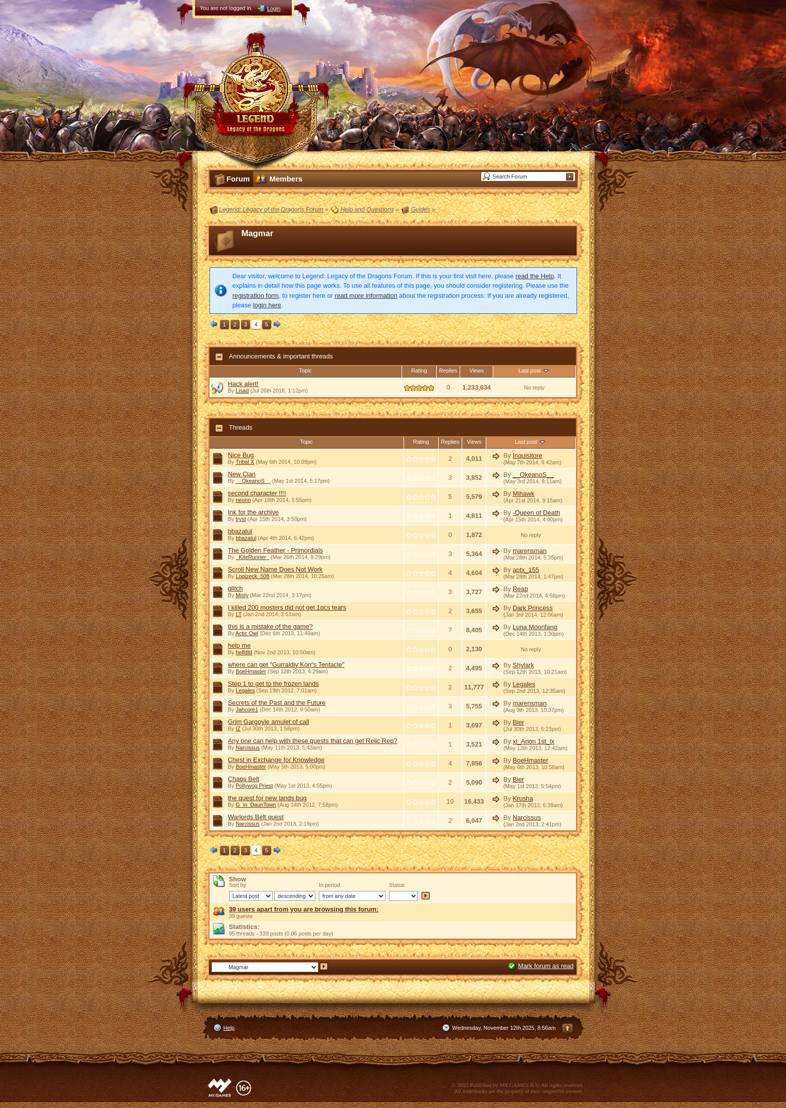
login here (267, 305)
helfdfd (244, 652)
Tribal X (245, 462)
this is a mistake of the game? (270, 626)
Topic (305, 370)
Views (476, 370)
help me (239, 645)
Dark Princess (533, 608)
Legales (245, 690)
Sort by (237, 885)
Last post (534, 370)
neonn (243, 500)
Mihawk (523, 493)
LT (239, 614)
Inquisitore (527, 455)
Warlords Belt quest (256, 817)
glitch (235, 588)
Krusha (523, 798)
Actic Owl (247, 633)
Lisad (242, 391)
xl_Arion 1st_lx (533, 741)
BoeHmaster (251, 671)
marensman (530, 551)
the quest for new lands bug (267, 798)
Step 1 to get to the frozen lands (273, 683)
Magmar (258, 233)
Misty (242, 595)
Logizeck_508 (252, 576)
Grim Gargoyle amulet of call (268, 721)
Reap (520, 589)
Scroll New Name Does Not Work (275, 569)
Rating (419, 370)
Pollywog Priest (254, 786)
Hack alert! (243, 384)
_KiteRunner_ (252, 557)
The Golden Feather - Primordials (275, 550)
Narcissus (248, 748)
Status (397, 885)
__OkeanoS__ (253, 481)
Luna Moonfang (535, 627)
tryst (241, 519)
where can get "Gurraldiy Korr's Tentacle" (286, 664)
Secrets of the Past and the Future (277, 702)
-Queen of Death (536, 512)
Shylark (523, 665)
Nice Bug (241, 455)
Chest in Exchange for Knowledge (276, 760)
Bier (518, 722)
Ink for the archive (253, 512)
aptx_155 (526, 570)
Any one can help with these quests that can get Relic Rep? (313, 741)
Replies (448, 370)
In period (329, 885)
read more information (366, 295)
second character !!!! (257, 493)
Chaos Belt (244, 779)
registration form (256, 295)
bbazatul (240, 531)
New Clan (242, 474)
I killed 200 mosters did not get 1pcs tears (287, 607)
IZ (238, 728)
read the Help (534, 276)
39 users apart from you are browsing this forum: (304, 909)
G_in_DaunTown (256, 805)
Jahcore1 (247, 709)
